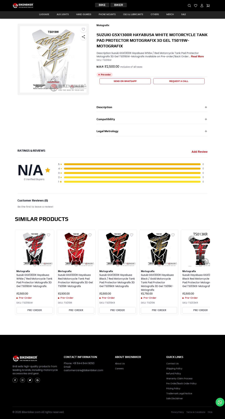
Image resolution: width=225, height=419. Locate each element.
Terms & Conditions (195, 412)
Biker (118, 5)
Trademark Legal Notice (179, 393)
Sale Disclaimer (174, 398)
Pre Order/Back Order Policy (181, 383)
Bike (102, 5)
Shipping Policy (174, 368)
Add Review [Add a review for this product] (200, 151)
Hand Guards (83, 14)
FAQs (210, 412)
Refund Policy (173, 373)
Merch (170, 14)
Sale (183, 14)
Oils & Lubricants (133, 14)
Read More (197, 56)
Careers (119, 368)
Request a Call (178, 81)
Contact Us (172, 363)
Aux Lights (63, 14)
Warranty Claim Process (179, 378)
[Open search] (189, 5)
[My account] (202, 5)
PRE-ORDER (34, 310)
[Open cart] (208, 5)
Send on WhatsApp (125, 81)
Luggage (44, 14)
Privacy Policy (177, 412)
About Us (120, 363)
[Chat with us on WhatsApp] (220, 402)
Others (155, 14)
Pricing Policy (173, 388)
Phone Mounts (107, 14)
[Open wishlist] (196, 5)
